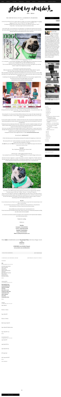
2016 (46, 107)
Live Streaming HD (5, 336)
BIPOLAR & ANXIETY (52, 1)
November (48, 109)
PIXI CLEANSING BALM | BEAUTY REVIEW (52, 121)
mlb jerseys (4, 271)
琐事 (2, 263)
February (48, 136)
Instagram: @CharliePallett (22, 227)
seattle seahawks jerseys (6, 270)
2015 (46, 139)
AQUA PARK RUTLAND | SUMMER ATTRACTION (52, 126)
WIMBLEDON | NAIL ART (50, 129)
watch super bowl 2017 (6, 357)
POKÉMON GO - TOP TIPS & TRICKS (52, 123)
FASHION (28, 1)
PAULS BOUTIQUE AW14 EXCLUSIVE (52, 82)
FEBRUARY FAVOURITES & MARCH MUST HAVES (52, 96)
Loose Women (18, 61)
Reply (3, 333)
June (47, 131)
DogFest (22, 153)
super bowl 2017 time (5, 348)
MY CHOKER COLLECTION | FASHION (53, 124)
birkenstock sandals (5, 276)
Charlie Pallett (53, 31)
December (48, 108)
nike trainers (4, 268)
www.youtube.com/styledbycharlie (22, 247)
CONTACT (8, 1)
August (47, 113)
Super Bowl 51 (4, 305)
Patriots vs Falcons (5, 309)
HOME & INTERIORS (42, 1)
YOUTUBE (14, 1)
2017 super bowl (4, 353)
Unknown (3, 302)
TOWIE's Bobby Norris (27, 61)
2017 (46, 106)
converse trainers (5, 274)
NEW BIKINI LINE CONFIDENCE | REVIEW (53, 116)
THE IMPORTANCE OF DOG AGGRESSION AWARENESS (51, 118)
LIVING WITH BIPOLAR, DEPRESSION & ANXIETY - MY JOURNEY (52, 74)
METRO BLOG (21, 1)
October (47, 111)
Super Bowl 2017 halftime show (7, 327)
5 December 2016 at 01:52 (7, 282)
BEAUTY (34, 1)
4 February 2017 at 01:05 (7, 303)
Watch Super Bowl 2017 (6, 322)
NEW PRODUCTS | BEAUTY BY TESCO (53, 119)
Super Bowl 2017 (5, 314)
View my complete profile (49, 57)
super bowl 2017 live (5, 344)
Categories (4, 5)
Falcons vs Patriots (5, 318)
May (47, 132)
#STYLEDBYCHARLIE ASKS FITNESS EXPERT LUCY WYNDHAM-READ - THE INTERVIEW (52, 89)
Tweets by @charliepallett (49, 151)
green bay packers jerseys (6, 272)
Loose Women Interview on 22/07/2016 (11, 108)
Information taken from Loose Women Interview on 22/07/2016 (22, 68)
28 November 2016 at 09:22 (7, 264)
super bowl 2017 (4, 339)
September (48, 112)
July (47, 115)
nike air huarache (5, 267)
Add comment (4, 361)
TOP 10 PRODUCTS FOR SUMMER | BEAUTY (52, 128)
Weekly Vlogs (34, 21)
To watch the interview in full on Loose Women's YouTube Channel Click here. (27, 108)
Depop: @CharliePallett (22, 231)
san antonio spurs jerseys (6, 266)
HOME (3, 1)
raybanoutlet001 (4, 281)
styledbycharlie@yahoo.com (23, 233)
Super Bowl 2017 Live (5, 331)
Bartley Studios (25, 59)
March (47, 135)
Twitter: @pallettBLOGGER (22, 228)
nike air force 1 (4, 273)
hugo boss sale (4, 269)
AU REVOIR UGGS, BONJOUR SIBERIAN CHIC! (52, 67)
